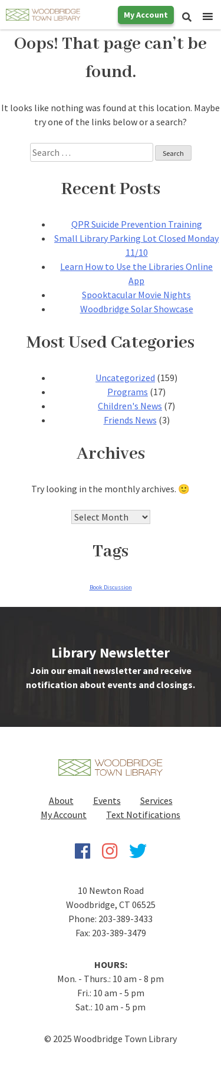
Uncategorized (125, 377)
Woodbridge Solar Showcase (136, 309)
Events (107, 800)
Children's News (130, 406)
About (61, 800)
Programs (127, 392)
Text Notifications (143, 814)
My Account (146, 14)
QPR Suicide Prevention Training (136, 224)
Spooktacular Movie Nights (136, 295)
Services (156, 800)
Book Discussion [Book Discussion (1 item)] (111, 587)
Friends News (130, 420)
